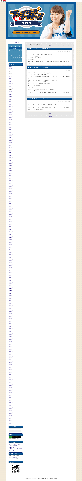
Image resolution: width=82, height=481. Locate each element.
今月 (15, 46)
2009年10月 (11, 392)
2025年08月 (11, 79)
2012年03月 (11, 344)
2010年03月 (11, 384)
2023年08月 (11, 119)
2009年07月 (11, 397)
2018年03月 (11, 226)
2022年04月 (11, 145)
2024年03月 (11, 107)
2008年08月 (11, 415)
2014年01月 (11, 308)
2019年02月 (11, 208)
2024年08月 (11, 99)
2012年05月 (11, 341)
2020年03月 (11, 186)
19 (15, 57)
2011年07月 (11, 357)
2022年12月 (11, 132)
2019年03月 (11, 206)
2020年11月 (11, 173)
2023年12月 (11, 112)
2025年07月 (11, 81)
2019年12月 (11, 191)
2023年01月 (11, 130)
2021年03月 (11, 167)
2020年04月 (11, 185)
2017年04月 (11, 244)
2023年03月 (11, 127)
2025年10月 (11, 76)
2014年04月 (11, 303)
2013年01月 (11, 328)
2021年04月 (11, 165)
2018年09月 (11, 216)
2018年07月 (11, 219)
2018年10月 (11, 214)
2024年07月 (11, 101)
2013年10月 (11, 313)
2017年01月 (11, 249)
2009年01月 (11, 407)
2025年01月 (11, 91)
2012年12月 (11, 329)
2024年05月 (11, 104)
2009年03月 (11, 403)
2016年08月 (11, 257)
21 (19, 57)
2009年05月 (11, 400)
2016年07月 (11, 259)
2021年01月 (11, 170)
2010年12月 (11, 369)
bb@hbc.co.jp (14, 457)
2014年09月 (11, 295)
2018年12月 (11, 211)
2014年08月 (11, 296)
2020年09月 (11, 176)
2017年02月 (11, 247)
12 (15, 55)
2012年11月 (11, 331)
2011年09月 (11, 354)
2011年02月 (11, 366)
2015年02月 (11, 287)
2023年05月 (11, 124)
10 (11, 55)
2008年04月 (11, 421)
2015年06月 (11, 280)
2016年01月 (11, 269)
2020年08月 (11, 178)
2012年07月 (11, 338)
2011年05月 (11, 361)
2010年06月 (11, 379)
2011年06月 (11, 359)
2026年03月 (11, 68)
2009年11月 (11, 390)
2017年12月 (11, 231)
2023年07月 (11, 121)
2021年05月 (11, 163)
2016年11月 (11, 252)
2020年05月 (11, 183)
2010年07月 (11, 377)
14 (19, 55)
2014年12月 (11, 290)
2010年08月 (11, 375)
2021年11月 (11, 153)
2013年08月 (11, 316)
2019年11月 (11, 193)
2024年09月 (11, 98)
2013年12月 (11, 310)
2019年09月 (11, 196)
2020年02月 (11, 188)
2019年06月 (11, 201)
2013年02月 (11, 326)
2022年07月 (11, 140)
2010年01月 (11, 387)
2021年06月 (11, 162)
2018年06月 (11, 221)
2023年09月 (11, 117)
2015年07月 (11, 278)
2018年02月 (11, 227)
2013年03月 (11, 324)
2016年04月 (11, 264)
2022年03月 (11, 147)
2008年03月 (11, 423)
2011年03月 (11, 364)
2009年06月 (11, 398)
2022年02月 (11, 148)
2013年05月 (11, 321)
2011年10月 (11, 352)
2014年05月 (11, 301)
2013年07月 (11, 318)
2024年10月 (11, 96)
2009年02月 (11, 405)
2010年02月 (11, 385)
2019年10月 (11, 195)
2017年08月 (11, 237)
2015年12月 (11, 270)
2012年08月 (11, 336)
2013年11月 (11, 311)
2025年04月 (11, 86)
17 (11, 57)
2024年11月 (11, 94)
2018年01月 (11, 229)
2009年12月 (11, 389)
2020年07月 (11, 180)
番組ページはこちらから (26, 32)
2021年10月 (11, 155)
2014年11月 (11, 292)
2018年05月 (11, 222)
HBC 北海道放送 (3, 1)
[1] (49, 45)
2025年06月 (11, 83)
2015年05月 (11, 282)
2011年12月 (11, 349)
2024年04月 (11, 106)
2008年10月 (11, 412)
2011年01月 (11, 367)
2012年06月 (11, 339)
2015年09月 (11, 275)
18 (13, 57)
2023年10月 (11, 116)
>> (50, 45)
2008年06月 (11, 418)
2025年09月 (11, 78)
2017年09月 (11, 236)
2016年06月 (11, 260)
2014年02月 (11, 306)
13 (17, 55)
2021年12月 (11, 152)
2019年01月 (11, 209)
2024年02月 (11, 109)
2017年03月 (11, 246)
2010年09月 (11, 374)
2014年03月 (11, 305)
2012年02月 (11, 346)
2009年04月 (11, 402)
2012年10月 (11, 333)
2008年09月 (11, 413)
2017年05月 (11, 242)
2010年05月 (11, 380)
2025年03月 (11, 88)
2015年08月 (11, 277)
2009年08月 (11, 395)
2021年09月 (11, 157)
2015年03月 (11, 285)
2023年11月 (11, 114)
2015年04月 (11, 283)
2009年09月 (11, 394)
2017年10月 (11, 234)
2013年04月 (11, 323)
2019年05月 (11, 203)
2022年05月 (11, 144)
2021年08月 (11, 158)
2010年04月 (11, 382)
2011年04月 (11, 362)
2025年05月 (11, 84)
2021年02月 (11, 168)
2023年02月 (11, 129)
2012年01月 (11, 347)
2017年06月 (11, 241)
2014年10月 (11, 293)
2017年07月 (11, 239)
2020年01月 (11, 190)
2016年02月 (11, 267)
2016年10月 (11, 254)
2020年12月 (11, 172)
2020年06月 (11, 181)
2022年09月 (11, 137)
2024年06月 (11, 102)
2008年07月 (11, 417)
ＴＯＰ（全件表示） (16, 42)
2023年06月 (11, 122)
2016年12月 (11, 250)
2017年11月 (11, 232)
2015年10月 (11, 273)
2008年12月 (11, 408)
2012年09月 (11, 334)
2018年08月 (11, 218)
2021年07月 (11, 160)
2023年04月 (11, 125)
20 (17, 57)
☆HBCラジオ (11, 447)
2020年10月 (11, 175)
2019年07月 (11, 199)
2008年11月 (11, 410)
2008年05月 (11, 420)
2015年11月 (11, 272)
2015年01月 (11, 288)
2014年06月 (11, 300)
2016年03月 (11, 265)
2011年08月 (11, 356)
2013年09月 (11, 315)
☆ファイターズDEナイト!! (14, 444)
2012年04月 (11, 343)
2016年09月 (11, 255)
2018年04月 (11, 224)
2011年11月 (11, 351)
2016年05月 (11, 262)
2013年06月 (11, 320)
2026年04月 (11, 66)
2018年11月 (11, 213)
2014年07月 (11, 298)
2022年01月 (11, 150)
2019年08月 (11, 198)
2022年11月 (11, 134)
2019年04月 (11, 204)
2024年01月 (11, 111)
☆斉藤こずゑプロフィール (14, 445)
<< (48, 45)
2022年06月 (11, 142)
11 (13, 55)
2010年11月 (11, 370)
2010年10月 (11, 372)
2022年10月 (11, 135)
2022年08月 (11, 139)
